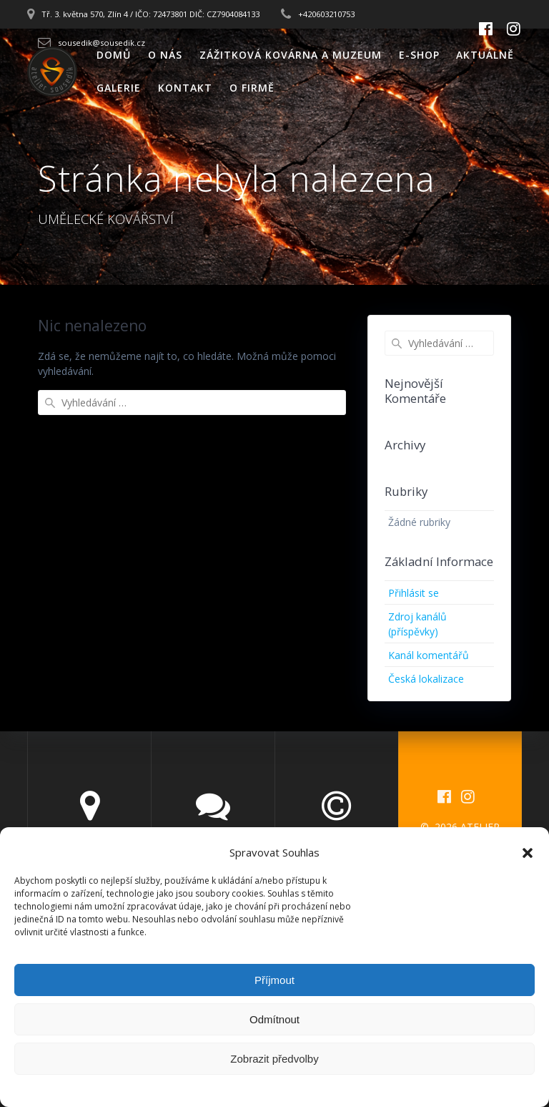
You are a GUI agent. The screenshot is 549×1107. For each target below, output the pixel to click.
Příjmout (274, 980)
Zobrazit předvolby (274, 1059)
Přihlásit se (413, 593)
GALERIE (119, 87)
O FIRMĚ (251, 87)
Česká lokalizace (426, 679)
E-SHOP (419, 55)
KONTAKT (185, 87)
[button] (527, 853)
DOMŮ (114, 55)
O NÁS (165, 55)
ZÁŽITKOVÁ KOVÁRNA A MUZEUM (290, 55)
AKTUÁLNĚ (485, 55)
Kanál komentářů (428, 655)
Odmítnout (274, 1019)
